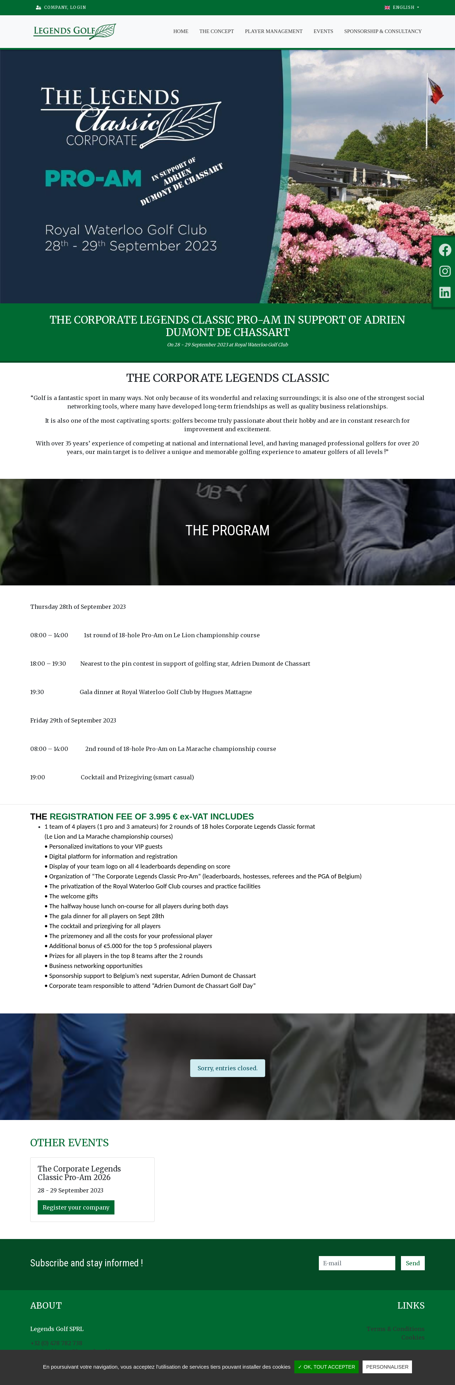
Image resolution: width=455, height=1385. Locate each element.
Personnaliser (387, 1367)
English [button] (400, 7)
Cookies (413, 1337)
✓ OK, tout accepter (326, 1367)
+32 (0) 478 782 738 (56, 1343)
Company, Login (61, 7)
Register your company (76, 1207)
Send (413, 1263)
